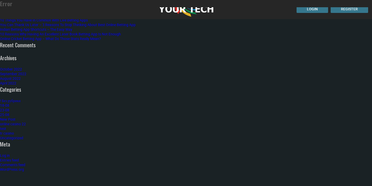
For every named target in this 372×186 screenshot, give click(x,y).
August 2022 (10, 78)
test (3, 128)
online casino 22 (13, 123)
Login (312, 8)
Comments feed (12, 164)
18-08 (4, 105)
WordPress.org (12, 169)
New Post (8, 119)
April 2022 (8, 83)
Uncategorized (11, 137)
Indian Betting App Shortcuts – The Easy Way (36, 29)
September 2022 (13, 73)
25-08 (4, 114)
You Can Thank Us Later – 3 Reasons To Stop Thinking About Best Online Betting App (68, 24)
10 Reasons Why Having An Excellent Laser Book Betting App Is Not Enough (60, 34)
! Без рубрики (10, 100)
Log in (5, 155)
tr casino (7, 133)
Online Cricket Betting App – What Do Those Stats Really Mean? (50, 38)
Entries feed (9, 160)
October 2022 (11, 69)
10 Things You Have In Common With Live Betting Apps (44, 20)
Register (349, 8)
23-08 (4, 109)
